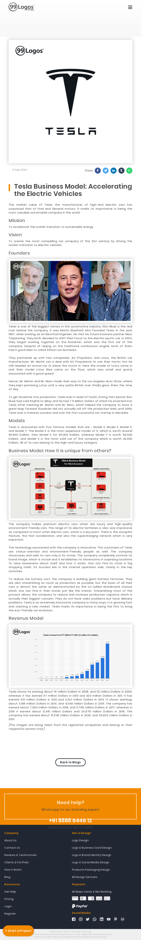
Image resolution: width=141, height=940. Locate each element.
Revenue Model (26, 618)
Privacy (76, 931)
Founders (19, 253)
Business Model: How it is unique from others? (60, 450)
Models (17, 420)
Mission (17, 220)
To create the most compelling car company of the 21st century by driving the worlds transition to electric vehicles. (70, 243)
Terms (67, 931)
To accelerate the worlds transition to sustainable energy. (51, 227)
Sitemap (86, 931)
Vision (15, 234)
